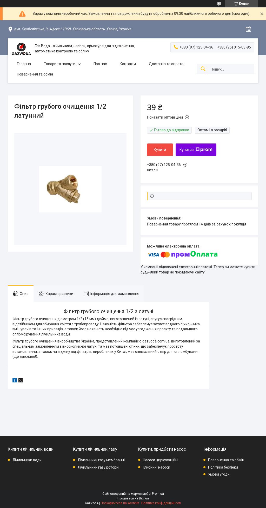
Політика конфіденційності (161, 503)
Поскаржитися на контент (120, 503)
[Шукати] (203, 69)
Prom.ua (158, 494)
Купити (160, 150)
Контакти (128, 64)
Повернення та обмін (35, 74)
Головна (24, 64)
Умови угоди (219, 474)
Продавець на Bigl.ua (133, 498)
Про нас (100, 64)
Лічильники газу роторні (98, 467)
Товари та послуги (59, 64)
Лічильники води (27, 460)
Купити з (195, 149)
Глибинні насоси (156, 467)
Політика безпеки (223, 467)
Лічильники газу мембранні (101, 460)
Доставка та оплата (166, 64)
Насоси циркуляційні (160, 460)
